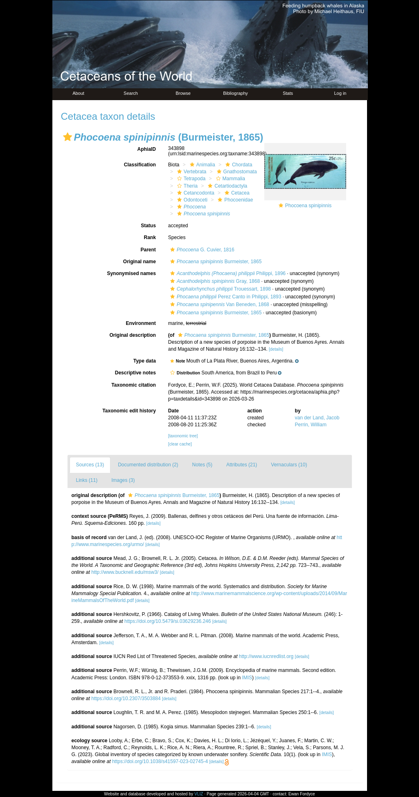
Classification (140, 165)
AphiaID (146, 149)
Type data (144, 361)
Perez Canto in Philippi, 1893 (225, 297)
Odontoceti (191, 200)
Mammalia (229, 178)
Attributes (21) (241, 465)
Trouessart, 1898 (219, 289)
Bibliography (235, 93)
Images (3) (123, 480)
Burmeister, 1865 (214, 261)
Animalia (201, 165)
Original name (139, 261)
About (78, 93)
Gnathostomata (236, 172)
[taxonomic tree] (183, 436)
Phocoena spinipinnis (308, 205)
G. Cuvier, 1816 (201, 250)
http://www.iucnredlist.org (266, 656)
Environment (140, 323)
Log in (340, 93)
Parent (147, 250)
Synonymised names (131, 273)
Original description (132, 335)
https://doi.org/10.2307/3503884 (125, 698)
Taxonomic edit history (128, 411)
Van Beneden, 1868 (218, 304)
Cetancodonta (194, 193)
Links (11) (87, 480)
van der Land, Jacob (317, 418)
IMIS (247, 678)
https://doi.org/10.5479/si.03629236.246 (167, 621)
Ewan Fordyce (301, 794)
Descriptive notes (135, 373)
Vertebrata (190, 172)
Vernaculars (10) (289, 465)
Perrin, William (311, 425)
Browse (183, 93)
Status (148, 225)
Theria (186, 186)
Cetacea (236, 193)
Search (131, 93)
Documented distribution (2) (148, 465)
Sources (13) (90, 465)
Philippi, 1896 (227, 273)
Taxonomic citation (133, 385)
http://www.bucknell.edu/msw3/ (124, 572)
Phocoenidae (234, 200)
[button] (67, 137)
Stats (288, 93)
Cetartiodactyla (226, 186)
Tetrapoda (190, 178)
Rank (149, 237)
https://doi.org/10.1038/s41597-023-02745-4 (160, 761)
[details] (276, 349)
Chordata (237, 165)
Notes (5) (202, 465)
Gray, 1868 (214, 281)
